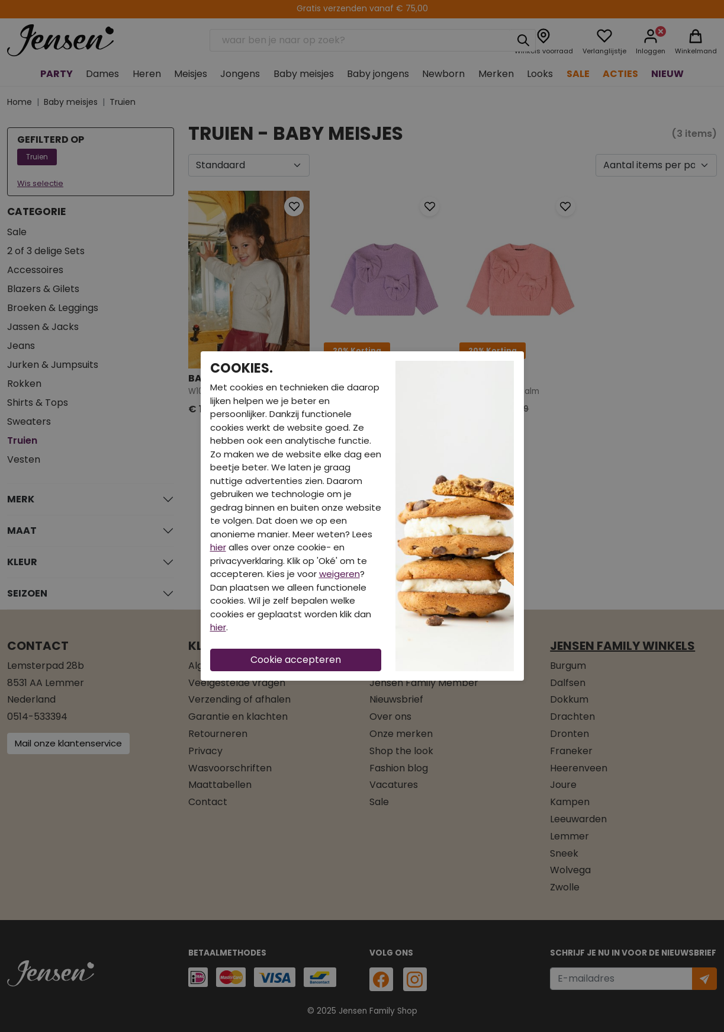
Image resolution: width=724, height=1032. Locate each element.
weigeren (339, 574)
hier (218, 547)
